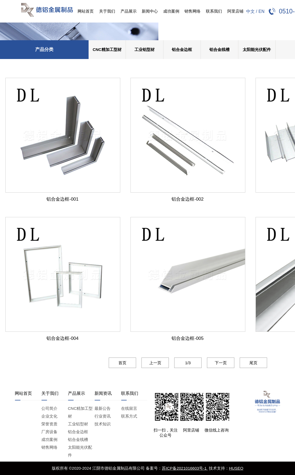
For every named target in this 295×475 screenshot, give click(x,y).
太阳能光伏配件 (257, 49)
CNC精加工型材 (107, 49)
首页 (116, 362)
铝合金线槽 (219, 49)
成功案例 (171, 11)
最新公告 (102, 408)
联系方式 (129, 416)
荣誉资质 (49, 424)
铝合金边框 (182, 49)
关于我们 (107, 11)
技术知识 (102, 424)
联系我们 (214, 11)
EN (261, 11)
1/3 (181, 362)
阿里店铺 (235, 11)
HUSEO (236, 468)
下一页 (214, 362)
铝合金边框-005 (181, 335)
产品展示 (129, 11)
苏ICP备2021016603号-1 (185, 468)
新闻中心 (150, 11)
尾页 (247, 362)
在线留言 (129, 408)
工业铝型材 (144, 49)
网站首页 (86, 11)
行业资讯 (102, 416)
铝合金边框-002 (181, 196)
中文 (250, 11)
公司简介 (49, 408)
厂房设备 (49, 431)
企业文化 (49, 416)
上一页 (149, 362)
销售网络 (192, 11)
